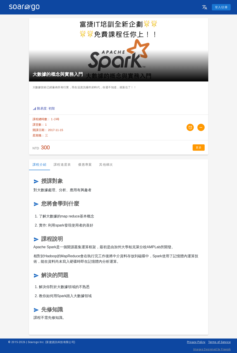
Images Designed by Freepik (212, 349)
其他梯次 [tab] (106, 164)
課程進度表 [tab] (62, 164)
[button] (204, 7)
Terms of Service (219, 342)
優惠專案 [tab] (85, 164)
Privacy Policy (196, 342)
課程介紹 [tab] (39, 164)
